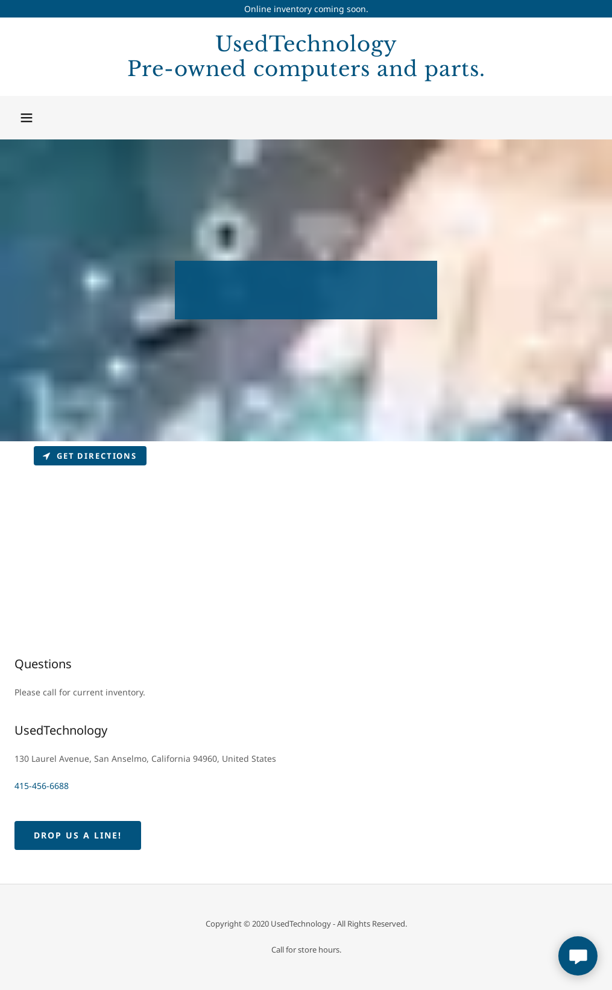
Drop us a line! (78, 835)
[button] (26, 118)
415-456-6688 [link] (41, 785)
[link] (306, 72)
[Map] (306, 531)
